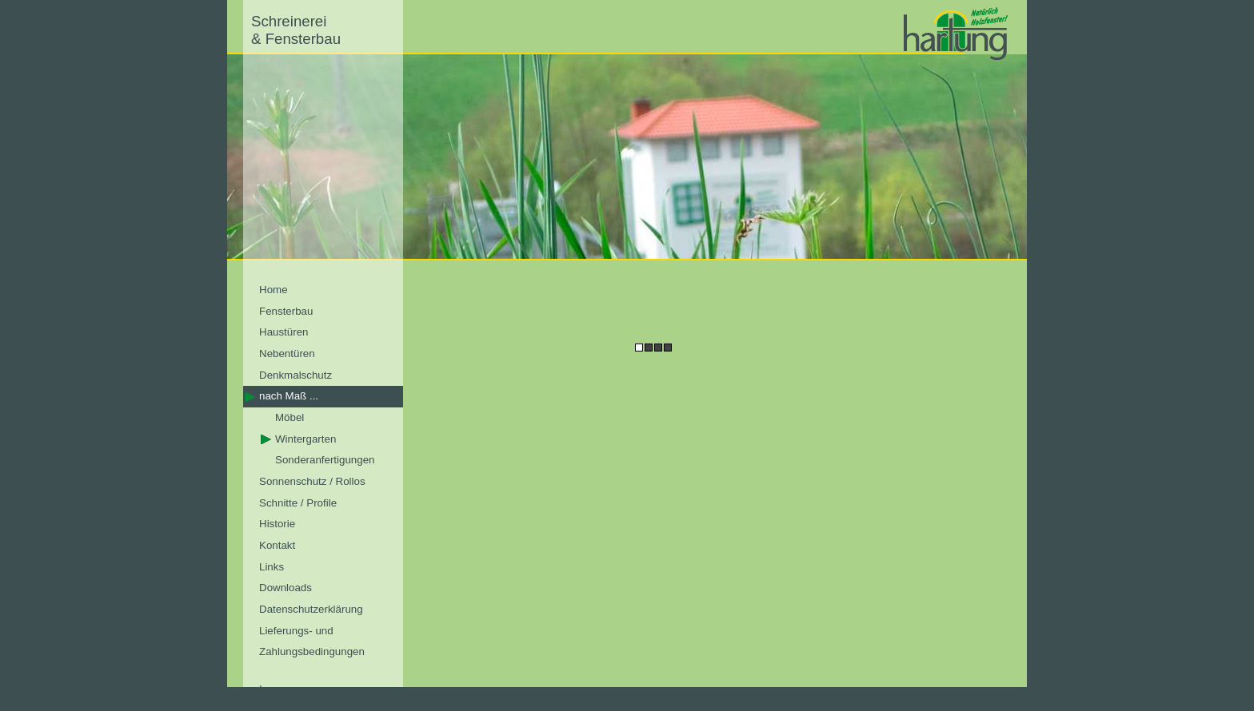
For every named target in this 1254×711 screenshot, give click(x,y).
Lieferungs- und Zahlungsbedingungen (312, 641)
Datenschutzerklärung (311, 609)
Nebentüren (287, 353)
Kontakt (277, 545)
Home (273, 290)
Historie (277, 524)
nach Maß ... (288, 396)
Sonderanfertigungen (325, 460)
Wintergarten (305, 439)
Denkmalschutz (295, 375)
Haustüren (284, 332)
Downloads (285, 588)
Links (271, 567)
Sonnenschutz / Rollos (312, 481)
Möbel (289, 417)
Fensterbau (286, 311)
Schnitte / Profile (298, 503)
